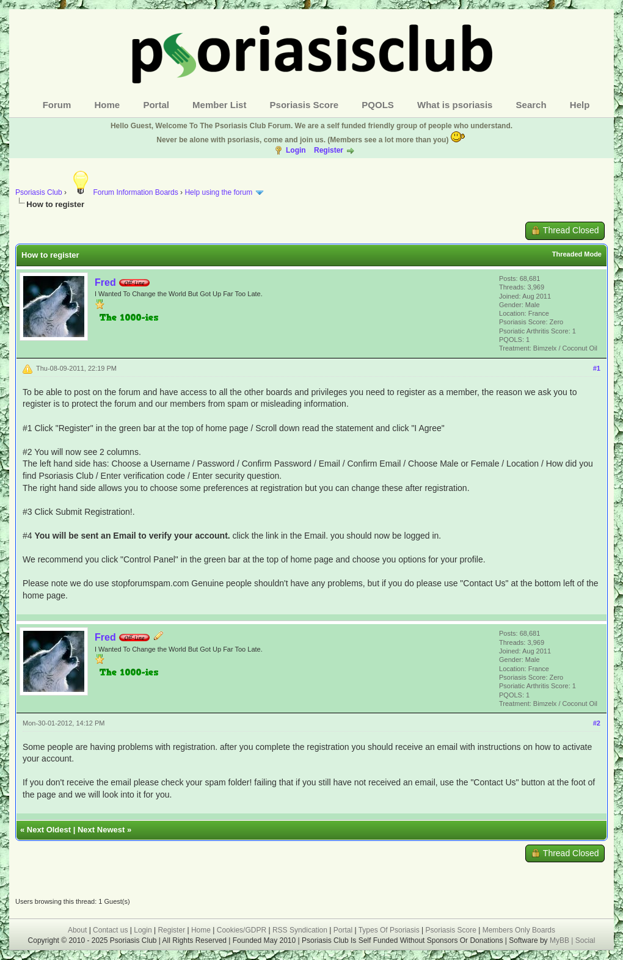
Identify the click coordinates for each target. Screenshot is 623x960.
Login (296, 150)
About (77, 930)
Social (585, 940)
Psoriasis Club (38, 192)
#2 (596, 723)
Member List (219, 105)
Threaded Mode (577, 254)
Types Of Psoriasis (389, 930)
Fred (105, 282)
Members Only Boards (519, 930)
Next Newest (101, 829)
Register (328, 150)
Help (580, 105)
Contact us (110, 930)
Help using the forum (218, 192)
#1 (596, 368)
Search (531, 105)
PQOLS (378, 105)
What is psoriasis (454, 105)
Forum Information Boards (123, 192)
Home (107, 105)
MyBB (560, 940)
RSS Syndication (299, 930)
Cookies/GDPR (241, 930)
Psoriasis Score (304, 105)
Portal (156, 105)
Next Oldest (49, 829)
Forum (57, 105)
